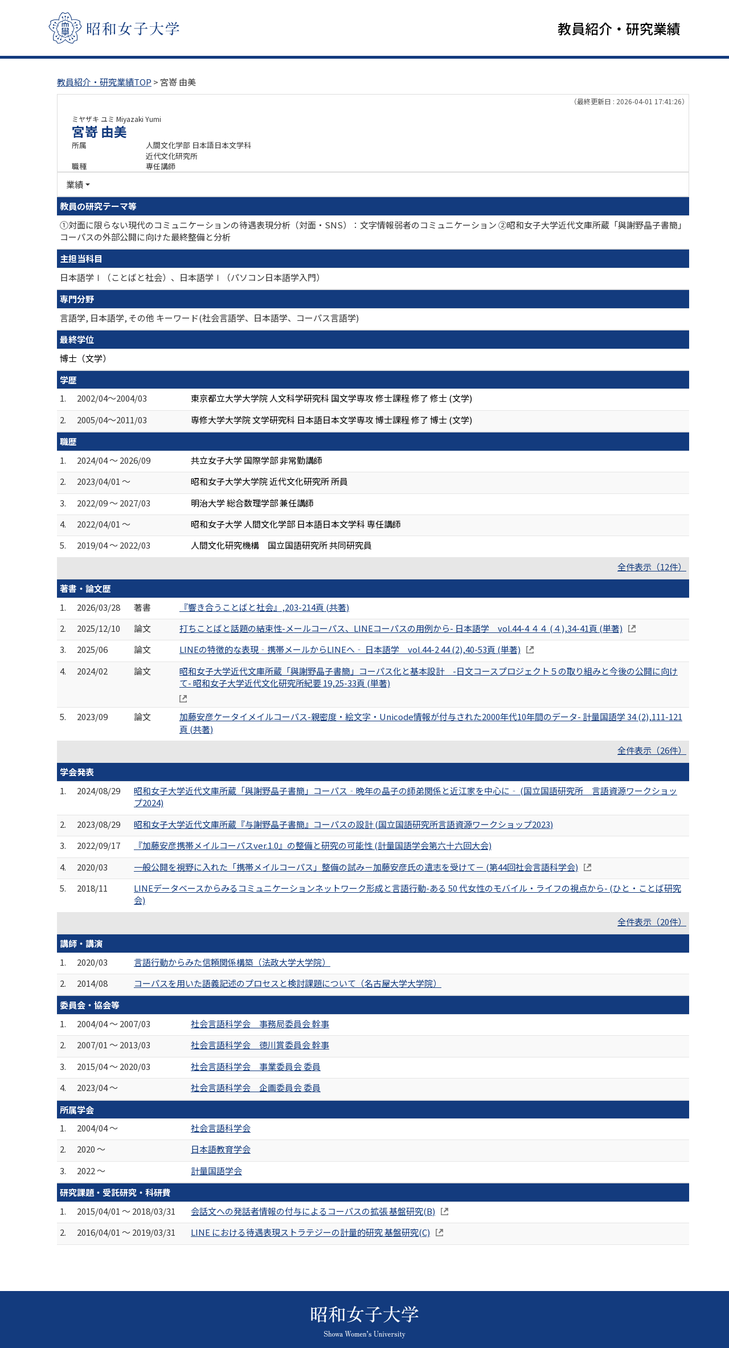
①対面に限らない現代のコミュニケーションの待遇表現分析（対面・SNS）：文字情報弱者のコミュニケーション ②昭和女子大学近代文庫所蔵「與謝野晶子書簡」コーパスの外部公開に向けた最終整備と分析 (371, 231)
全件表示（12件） (651, 568)
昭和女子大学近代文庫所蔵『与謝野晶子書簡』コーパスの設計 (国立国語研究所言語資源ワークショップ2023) (343, 825)
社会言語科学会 (221, 1129)
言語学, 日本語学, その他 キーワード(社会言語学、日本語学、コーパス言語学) (209, 319)
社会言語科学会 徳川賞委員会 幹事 (260, 1046)
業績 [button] (74, 185)
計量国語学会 (216, 1172)
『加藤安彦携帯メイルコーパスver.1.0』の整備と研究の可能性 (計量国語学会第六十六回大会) (313, 846)
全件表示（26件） (651, 751)
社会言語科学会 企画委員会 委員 (256, 1088)
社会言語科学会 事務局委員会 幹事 (260, 1025)
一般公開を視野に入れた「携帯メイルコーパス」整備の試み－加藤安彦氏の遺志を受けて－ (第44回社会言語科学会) (356, 867)
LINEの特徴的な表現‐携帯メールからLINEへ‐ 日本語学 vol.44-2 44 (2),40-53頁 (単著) (350, 650)
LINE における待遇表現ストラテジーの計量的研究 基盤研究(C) (310, 1233)
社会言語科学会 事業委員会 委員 (256, 1067)
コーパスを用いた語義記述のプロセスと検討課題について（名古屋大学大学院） (287, 984)
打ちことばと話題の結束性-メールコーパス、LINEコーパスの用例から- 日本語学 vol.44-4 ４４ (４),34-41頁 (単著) (400, 629)
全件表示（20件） (651, 923)
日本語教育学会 (221, 1150)
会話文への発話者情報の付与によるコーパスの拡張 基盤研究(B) (313, 1212)
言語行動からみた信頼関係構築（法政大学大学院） (232, 963)
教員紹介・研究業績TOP (104, 83)
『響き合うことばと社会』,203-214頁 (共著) (264, 608)
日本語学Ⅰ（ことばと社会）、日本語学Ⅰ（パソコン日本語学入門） (192, 278)
